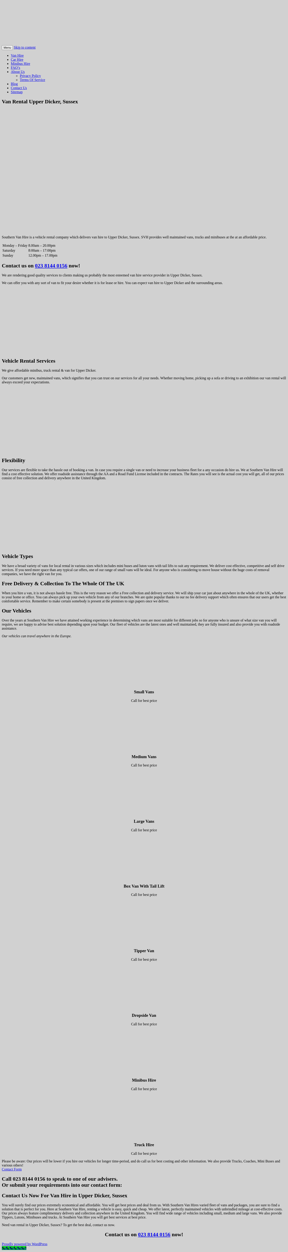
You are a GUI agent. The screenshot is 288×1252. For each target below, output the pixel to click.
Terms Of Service (32, 80)
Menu (7, 47)
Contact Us (19, 88)
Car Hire (17, 59)
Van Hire (17, 55)
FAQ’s (15, 68)
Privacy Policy (30, 76)
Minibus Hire (20, 64)
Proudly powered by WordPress (24, 1244)
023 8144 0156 (51, 266)
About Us (18, 72)
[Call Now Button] (14, 1248)
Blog (14, 84)
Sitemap (16, 92)
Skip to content (25, 47)
